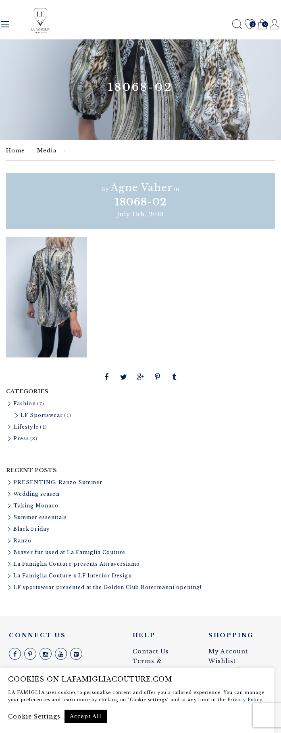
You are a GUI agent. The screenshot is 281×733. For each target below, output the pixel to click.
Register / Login (275, 24)
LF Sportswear (42, 415)
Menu (5, 24)
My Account (228, 651)
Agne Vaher (141, 187)
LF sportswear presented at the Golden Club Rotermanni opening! (107, 587)
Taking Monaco (35, 506)
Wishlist (250, 24)
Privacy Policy (244, 699)
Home (15, 150)
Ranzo (22, 541)
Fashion (24, 403)
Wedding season (36, 494)
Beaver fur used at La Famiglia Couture (69, 552)
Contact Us (151, 651)
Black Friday (31, 529)
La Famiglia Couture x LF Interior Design (72, 576)
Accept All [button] (86, 716)
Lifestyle (26, 427)
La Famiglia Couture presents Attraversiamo (76, 564)
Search (237, 24)
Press (21, 438)
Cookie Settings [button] (34, 716)
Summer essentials (40, 517)
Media (47, 150)
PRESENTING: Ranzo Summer (57, 482)
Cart (262, 24)
